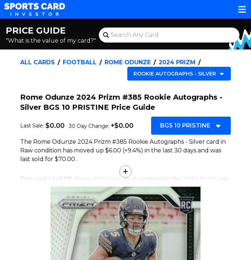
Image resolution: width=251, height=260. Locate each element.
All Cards (37, 62)
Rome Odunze (128, 62)
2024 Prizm (177, 62)
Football (80, 62)
